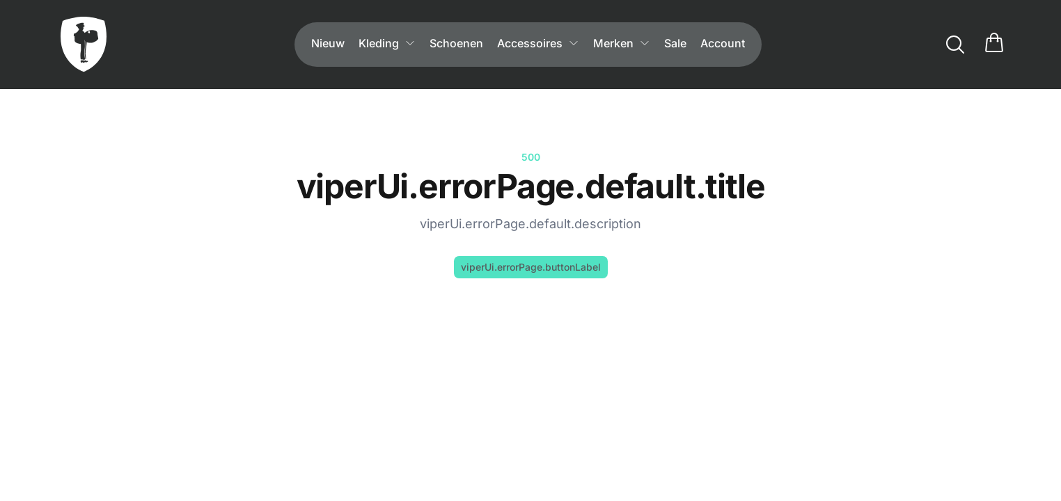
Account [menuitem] (722, 43)
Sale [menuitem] (675, 43)
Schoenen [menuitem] (456, 43)
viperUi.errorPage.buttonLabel (531, 267)
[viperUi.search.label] (955, 44)
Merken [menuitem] (621, 43)
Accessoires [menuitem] (538, 43)
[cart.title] (994, 44)
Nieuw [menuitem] (328, 43)
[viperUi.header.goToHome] (83, 44)
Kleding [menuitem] (387, 43)
